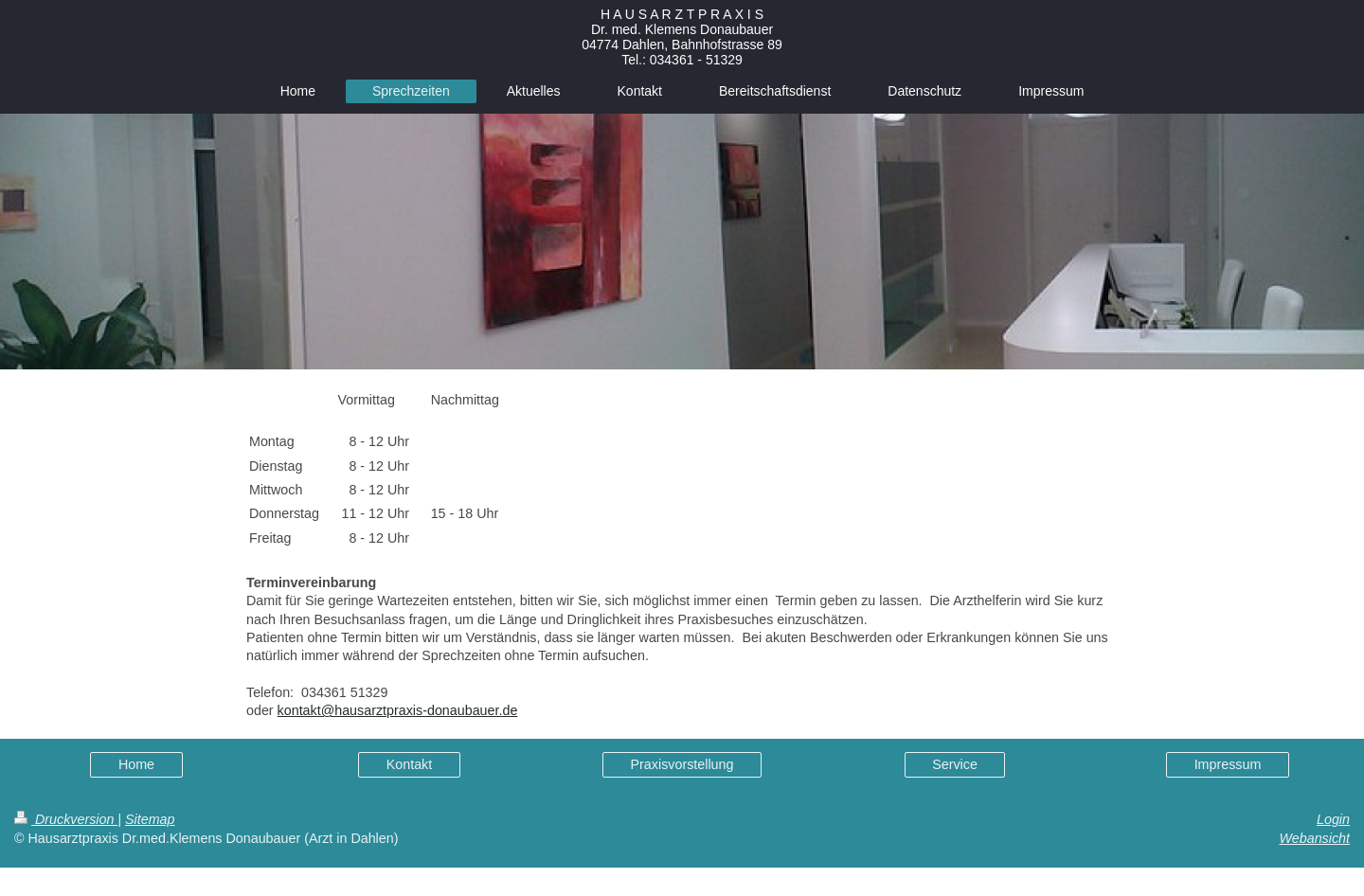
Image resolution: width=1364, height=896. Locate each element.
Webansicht (1315, 838)
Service (955, 764)
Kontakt (409, 764)
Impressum (1228, 764)
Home (136, 764)
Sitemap (149, 819)
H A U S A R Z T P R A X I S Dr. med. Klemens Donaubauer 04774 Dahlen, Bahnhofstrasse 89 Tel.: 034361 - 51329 (682, 37)
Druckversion (65, 819)
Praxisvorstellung (682, 764)
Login (1333, 819)
